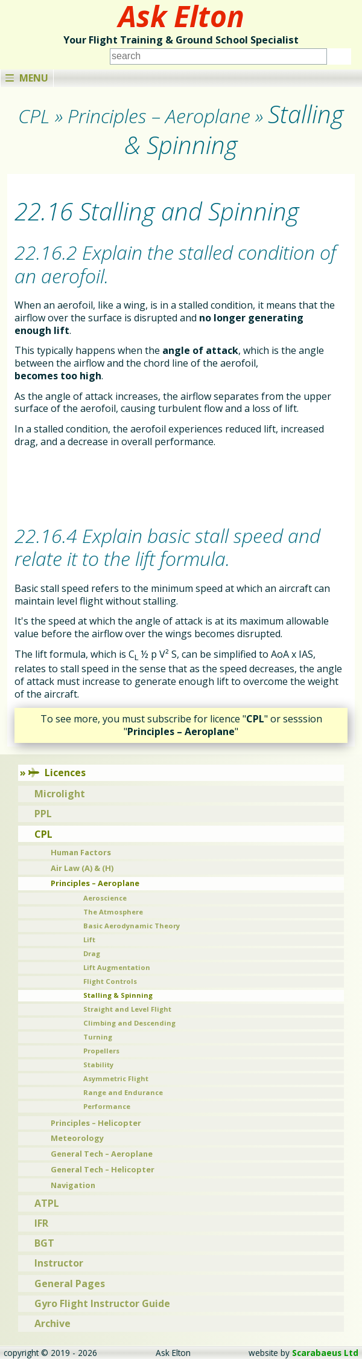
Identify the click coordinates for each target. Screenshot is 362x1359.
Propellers (101, 1050)
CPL (43, 834)
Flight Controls (110, 981)
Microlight (59, 793)
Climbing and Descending (129, 1022)
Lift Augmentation (116, 967)
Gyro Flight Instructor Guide (102, 1303)
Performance (106, 1106)
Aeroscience (105, 897)
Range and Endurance (123, 1092)
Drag (91, 953)
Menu (26, 78)
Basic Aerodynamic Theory (131, 925)
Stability (98, 1064)
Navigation (73, 1185)
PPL (43, 813)
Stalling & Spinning (118, 995)
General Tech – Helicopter (102, 1169)
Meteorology (77, 1137)
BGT (44, 1243)
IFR (41, 1223)
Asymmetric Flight (115, 1078)
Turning (97, 1036)
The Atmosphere (113, 911)
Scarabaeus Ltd (325, 1352)
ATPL (46, 1203)
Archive (52, 1323)
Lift (89, 939)
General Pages (69, 1283)
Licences (57, 772)
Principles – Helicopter (96, 1122)
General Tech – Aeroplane (102, 1153)
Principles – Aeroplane (95, 883)
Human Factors (81, 852)
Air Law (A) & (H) (82, 868)
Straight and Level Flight (127, 1009)
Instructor (58, 1263)
